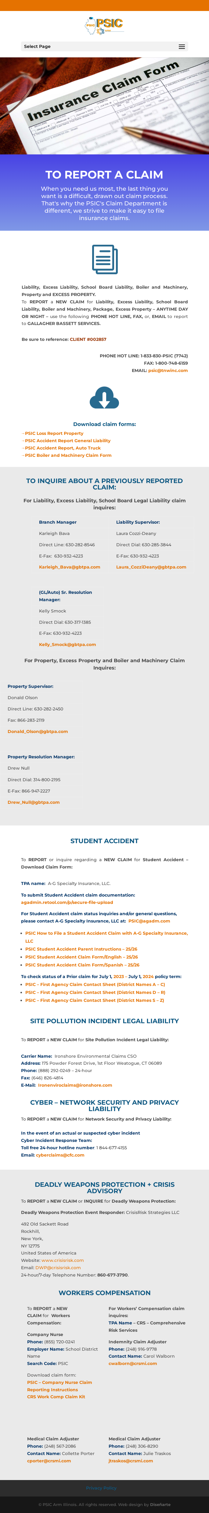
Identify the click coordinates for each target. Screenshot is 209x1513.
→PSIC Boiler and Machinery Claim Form (66, 455)
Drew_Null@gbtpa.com (34, 802)
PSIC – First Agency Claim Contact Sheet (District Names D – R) (95, 992)
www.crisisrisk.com (62, 1260)
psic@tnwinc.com (168, 370)
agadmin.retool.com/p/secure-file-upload (67, 902)
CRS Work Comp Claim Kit (56, 1396)
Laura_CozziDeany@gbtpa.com (151, 567)
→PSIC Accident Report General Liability (65, 440)
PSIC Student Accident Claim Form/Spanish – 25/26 (82, 965)
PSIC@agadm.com (149, 921)
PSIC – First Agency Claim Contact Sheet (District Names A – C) (95, 984)
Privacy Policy (101, 1488)
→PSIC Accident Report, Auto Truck (61, 448)
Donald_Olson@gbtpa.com (38, 731)
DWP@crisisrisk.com (58, 1267)
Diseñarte (160, 1504)
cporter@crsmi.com (49, 1461)
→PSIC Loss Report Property (52, 433)
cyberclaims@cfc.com (60, 1155)
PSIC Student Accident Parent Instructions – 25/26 (81, 949)
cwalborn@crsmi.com (133, 1363)
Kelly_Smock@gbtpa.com (67, 644)
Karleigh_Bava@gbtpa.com (69, 567)
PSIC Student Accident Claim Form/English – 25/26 (81, 957)
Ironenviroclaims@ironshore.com (75, 1085)
